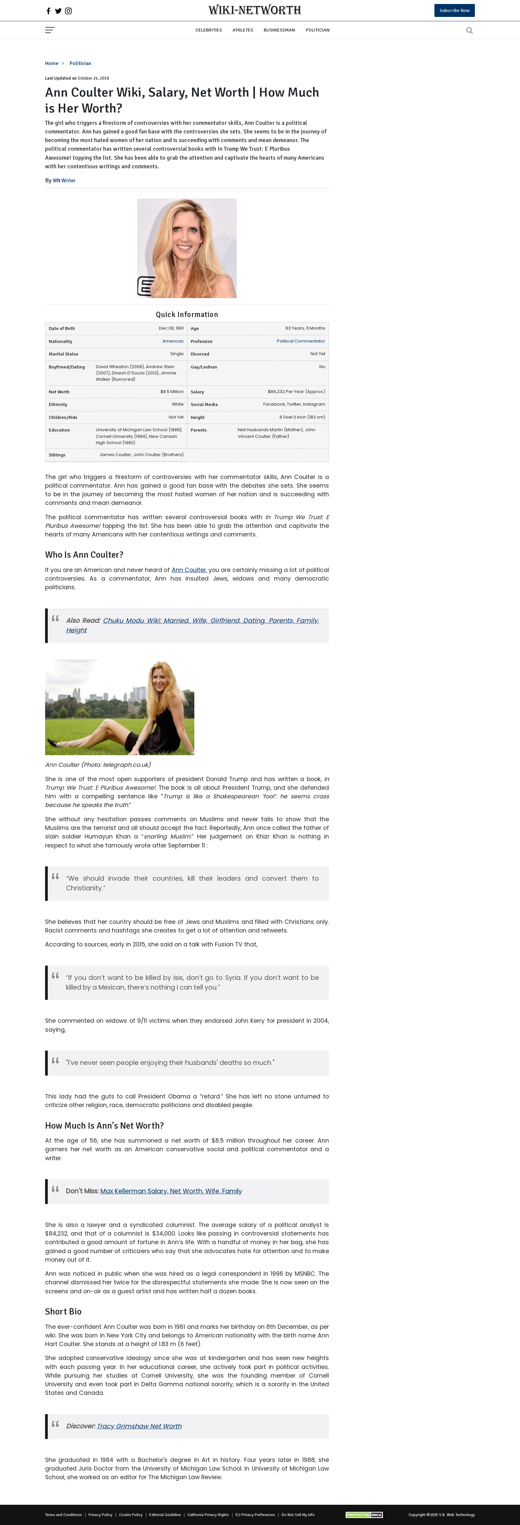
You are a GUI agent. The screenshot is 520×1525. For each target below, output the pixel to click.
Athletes (242, 30)
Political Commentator (301, 341)
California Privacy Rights (208, 1514)
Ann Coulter (189, 570)
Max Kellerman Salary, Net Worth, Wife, (161, 1191)
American (173, 341)
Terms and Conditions (63, 1514)
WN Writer (64, 180)
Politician (318, 30)
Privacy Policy (100, 1514)
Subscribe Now (455, 10)
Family (232, 1191)
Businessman (279, 30)
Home (52, 63)
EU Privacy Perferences (255, 1514)
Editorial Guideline (165, 1514)
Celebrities (208, 30)
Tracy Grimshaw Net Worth (139, 1426)
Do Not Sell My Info (298, 1514)
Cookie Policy (131, 1514)
